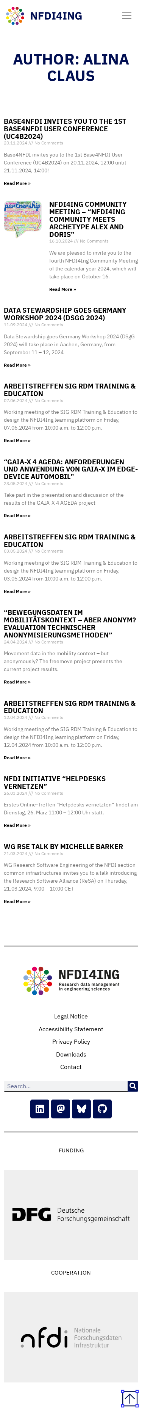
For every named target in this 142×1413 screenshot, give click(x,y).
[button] (127, 16)
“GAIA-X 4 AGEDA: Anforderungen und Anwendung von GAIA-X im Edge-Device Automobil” (71, 469)
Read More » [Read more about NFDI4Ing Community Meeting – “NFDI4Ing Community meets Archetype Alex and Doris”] (62, 289)
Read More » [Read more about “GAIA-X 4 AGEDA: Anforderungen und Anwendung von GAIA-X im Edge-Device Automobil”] (17, 515)
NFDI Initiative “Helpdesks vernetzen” (55, 782)
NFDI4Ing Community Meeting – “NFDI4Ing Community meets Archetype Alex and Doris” (88, 219)
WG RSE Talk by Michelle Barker (63, 846)
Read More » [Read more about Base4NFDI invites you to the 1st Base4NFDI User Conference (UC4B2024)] (17, 183)
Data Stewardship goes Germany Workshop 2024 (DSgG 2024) (65, 314)
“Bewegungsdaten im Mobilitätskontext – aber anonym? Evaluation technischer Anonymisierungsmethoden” (70, 623)
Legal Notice (71, 1016)
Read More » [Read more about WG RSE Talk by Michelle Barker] (17, 901)
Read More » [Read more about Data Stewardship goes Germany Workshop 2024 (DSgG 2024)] (17, 365)
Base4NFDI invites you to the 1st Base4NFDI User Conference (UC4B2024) (65, 129)
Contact (71, 1067)
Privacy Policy (71, 1041)
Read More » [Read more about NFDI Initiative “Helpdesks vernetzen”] (17, 825)
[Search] (133, 1086)
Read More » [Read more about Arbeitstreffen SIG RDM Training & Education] (17, 440)
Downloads (71, 1054)
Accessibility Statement (71, 1029)
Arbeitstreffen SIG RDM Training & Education (70, 390)
